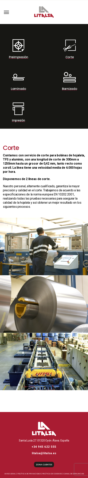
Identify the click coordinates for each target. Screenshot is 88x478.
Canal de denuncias (74, 474)
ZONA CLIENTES (44, 464)
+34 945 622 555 (44, 447)
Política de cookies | (52, 474)
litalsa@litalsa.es (44, 453)
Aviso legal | (10, 474)
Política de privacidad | (29, 474)
